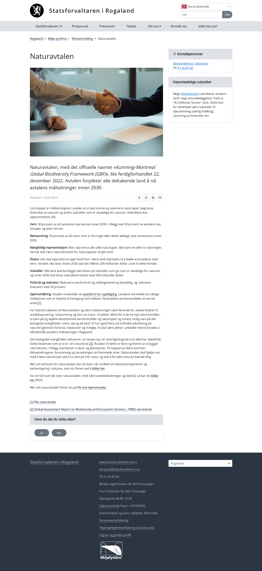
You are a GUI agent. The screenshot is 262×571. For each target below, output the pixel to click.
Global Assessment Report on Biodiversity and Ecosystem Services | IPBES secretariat (93, 409)
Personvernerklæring (113, 520)
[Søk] (200, 14)
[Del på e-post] (160, 198)
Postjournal (80, 26)
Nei (59, 433)
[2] (91, 344)
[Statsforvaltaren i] (200, 463)
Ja (41, 433)
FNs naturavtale (45, 402)
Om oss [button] (153, 26)
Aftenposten (190, 94)
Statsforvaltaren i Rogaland (91, 10)
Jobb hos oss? (208, 26)
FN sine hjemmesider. (92, 387)
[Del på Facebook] (139, 198)
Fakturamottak (109, 506)
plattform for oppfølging (100, 294)
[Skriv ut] (153, 198)
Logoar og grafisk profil (115, 535)
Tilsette (131, 26)
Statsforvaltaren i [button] (47, 26)
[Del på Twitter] (146, 198)
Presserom (107, 26)
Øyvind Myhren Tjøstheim (190, 64)
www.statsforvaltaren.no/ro (118, 462)
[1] (39, 303)
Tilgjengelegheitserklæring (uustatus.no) (126, 528)
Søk (227, 15)
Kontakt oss (179, 26)
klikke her (98, 368)
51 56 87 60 (185, 68)
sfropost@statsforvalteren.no (119, 469)
